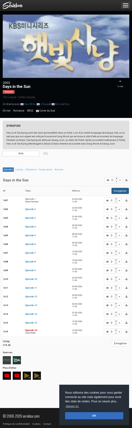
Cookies (36, 424)
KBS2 (30, 110)
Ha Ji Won (30, 104)
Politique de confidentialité (16, 424)
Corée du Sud (45, 110)
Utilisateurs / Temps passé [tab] (38, 169)
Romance (18, 110)
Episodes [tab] (8, 169)
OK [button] (94, 415)
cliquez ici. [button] (72, 406)
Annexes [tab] (58, 169)
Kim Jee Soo (62, 104)
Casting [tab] (19, 169)
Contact (47, 424)
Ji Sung (44, 104)
